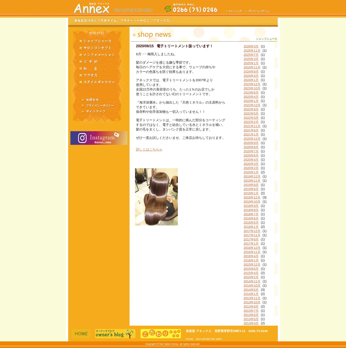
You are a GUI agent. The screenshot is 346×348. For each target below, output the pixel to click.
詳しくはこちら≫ (149, 149)
